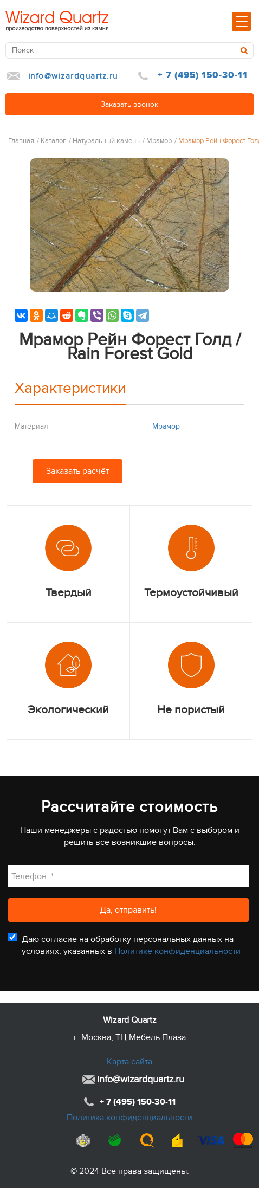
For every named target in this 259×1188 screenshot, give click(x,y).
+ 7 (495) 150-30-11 (203, 75)
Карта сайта (129, 1061)
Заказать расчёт (77, 471)
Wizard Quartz (130, 1020)
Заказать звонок (129, 104)
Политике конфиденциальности (177, 951)
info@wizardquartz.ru (73, 76)
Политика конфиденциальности (129, 1117)
